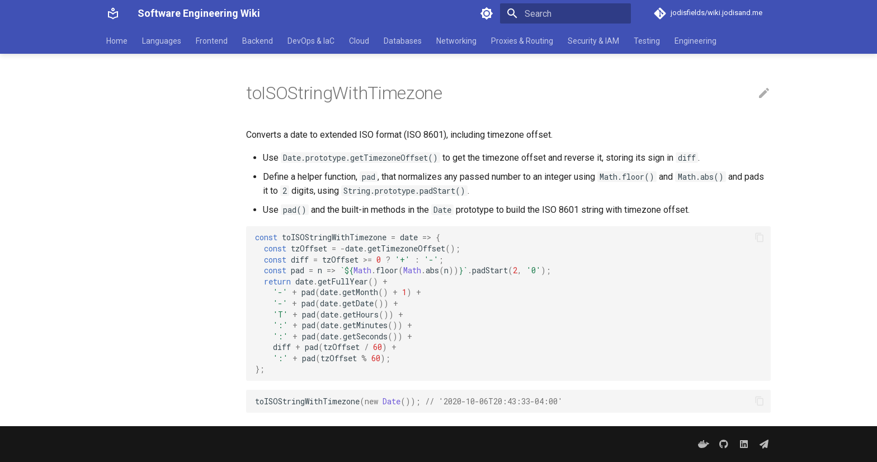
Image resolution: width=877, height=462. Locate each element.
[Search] (565, 13)
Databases (403, 40)
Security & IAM (593, 40)
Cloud (359, 40)
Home (117, 40)
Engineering (695, 40)
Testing (647, 40)
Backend (257, 40)
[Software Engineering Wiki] (113, 13)
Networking (456, 40)
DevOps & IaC (310, 40)
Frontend (212, 40)
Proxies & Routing (522, 40)
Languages (161, 40)
